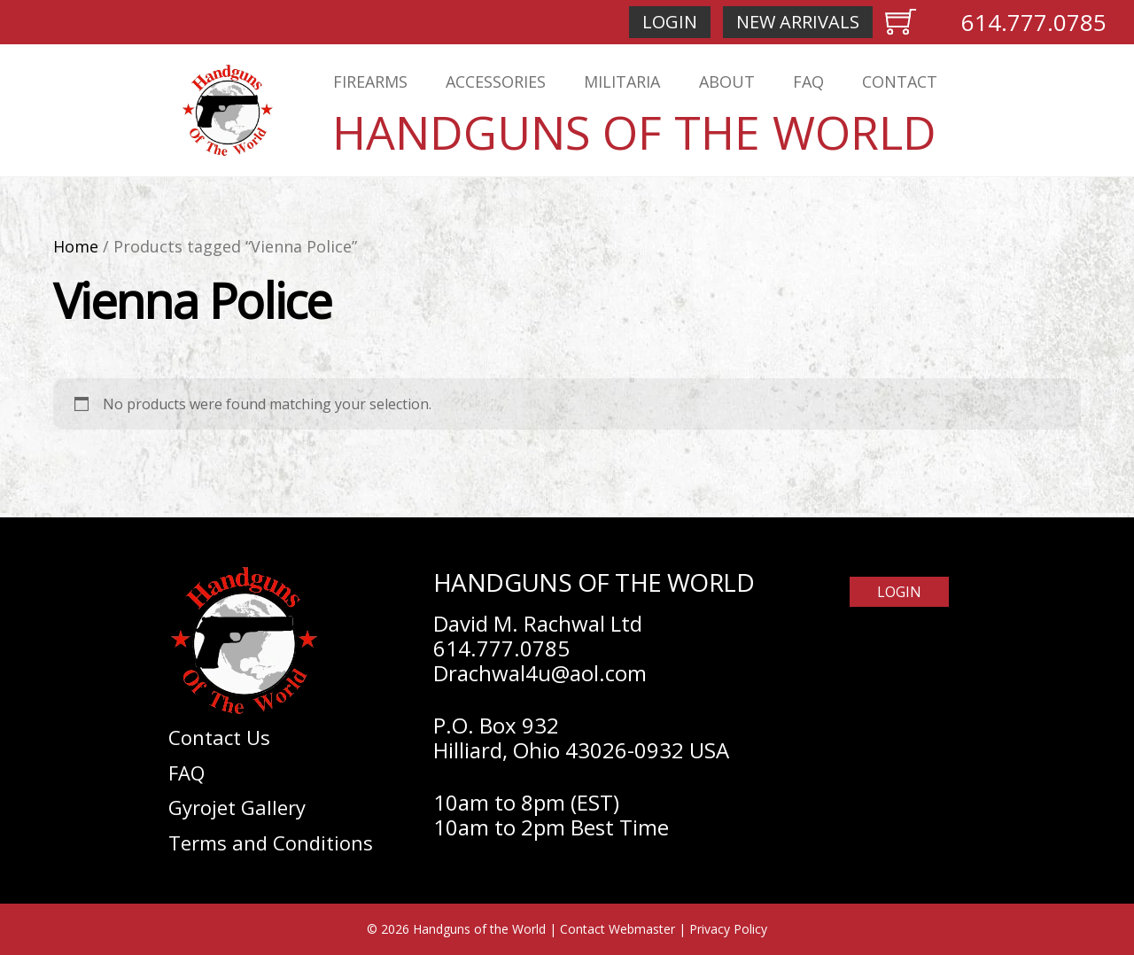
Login (669, 22)
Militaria (622, 81)
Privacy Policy (728, 928)
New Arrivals (797, 22)
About (727, 81)
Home (75, 246)
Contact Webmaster (617, 928)
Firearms (370, 81)
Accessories (496, 81)
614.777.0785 (1034, 22)
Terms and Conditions (270, 842)
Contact (899, 81)
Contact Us (219, 737)
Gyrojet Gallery (237, 807)
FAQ (808, 81)
